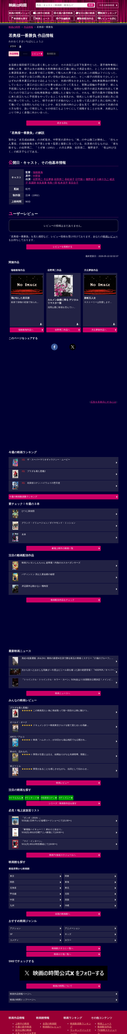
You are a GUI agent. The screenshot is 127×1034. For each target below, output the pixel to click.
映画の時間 (14, 27)
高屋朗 (32, 182)
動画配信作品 (85, 18)
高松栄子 (70, 179)
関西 (12, 882)
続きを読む (62, 123)
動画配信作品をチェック (62, 600)
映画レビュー (62, 783)
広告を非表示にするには (103, 402)
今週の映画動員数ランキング (23, 496)
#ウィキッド (31, 797)
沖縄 (67, 905)
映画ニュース (41, 18)
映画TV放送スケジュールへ (62, 855)
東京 (12, 876)
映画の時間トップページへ (23, 1000)
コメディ (14, 940)
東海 (67, 882)
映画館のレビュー (52, 1026)
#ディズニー (65, 797)
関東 (67, 876)
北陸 (67, 894)
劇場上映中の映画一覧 (62, 548)
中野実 (36, 175)
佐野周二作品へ (62, 330)
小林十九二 (103, 179)
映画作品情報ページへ (20, 994)
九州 (12, 905)
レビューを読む (107, 18)
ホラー (68, 940)
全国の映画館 (50, 1023)
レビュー (36, 53)
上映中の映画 (41, 12)
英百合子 (73, 182)
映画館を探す (19, 18)
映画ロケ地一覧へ (62, 954)
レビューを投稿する (62, 246)
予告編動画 (63, 18)
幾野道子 (91, 179)
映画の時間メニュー (19, 13)
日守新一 (80, 179)
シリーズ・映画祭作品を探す (63, 803)
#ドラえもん (15, 797)
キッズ (68, 934)
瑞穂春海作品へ (25, 330)
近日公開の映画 (85, 12)
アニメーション (72, 928)
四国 (67, 900)
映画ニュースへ (62, 693)
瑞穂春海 (38, 172)
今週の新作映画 (63, 12)
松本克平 (63, 182)
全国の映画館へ (62, 914)
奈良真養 (42, 182)
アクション (15, 928)
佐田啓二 (59, 179)
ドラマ (13, 46)
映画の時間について (62, 986)
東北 (67, 888)
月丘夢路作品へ (98, 330)
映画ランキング (107, 12)
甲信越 (13, 894)
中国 (12, 900)
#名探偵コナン (48, 797)
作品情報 (28, 27)
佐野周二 (38, 179)
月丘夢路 (48, 179)
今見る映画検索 (106, 5)
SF (11, 934)
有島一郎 (52, 182)
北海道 (13, 888)
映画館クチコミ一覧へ (62, 948)
